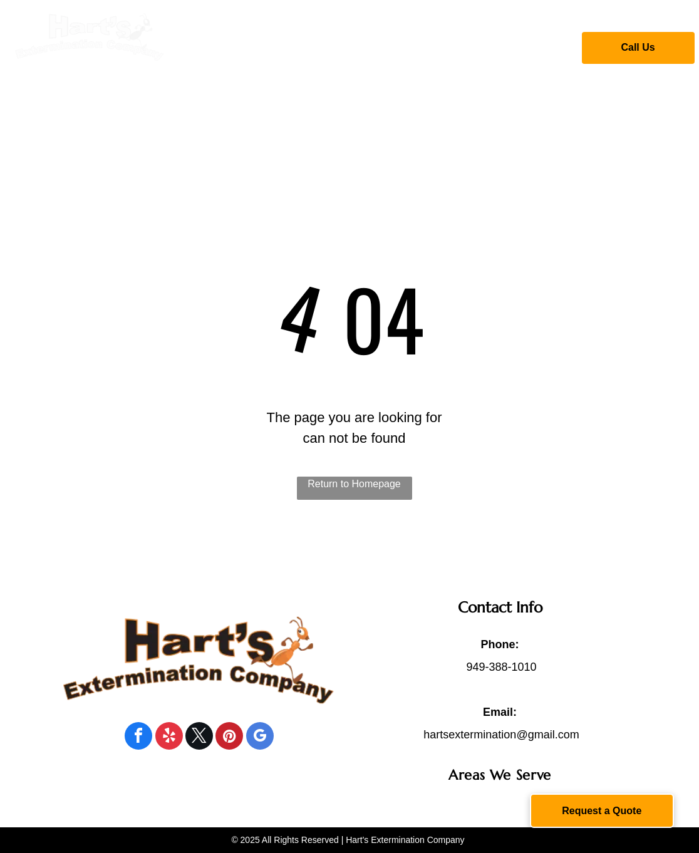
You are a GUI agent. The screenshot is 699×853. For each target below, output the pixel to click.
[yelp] (169, 737)
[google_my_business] (260, 737)
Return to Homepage (354, 483)
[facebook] (138, 737)
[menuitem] (259, 45)
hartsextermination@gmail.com (501, 734)
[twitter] (199, 737)
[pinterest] (229, 737)
